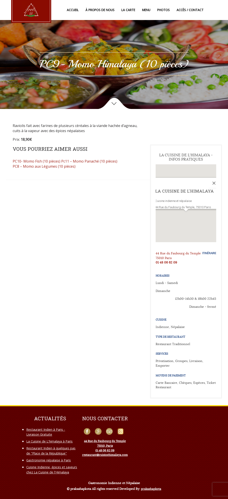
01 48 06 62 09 (166, 262)
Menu (146, 10)
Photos (163, 10)
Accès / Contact (190, 10)
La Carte (128, 10)
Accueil (73, 10)
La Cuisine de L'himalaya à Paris (49, 441)
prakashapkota (151, 489)
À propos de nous (100, 10)
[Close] (214, 183)
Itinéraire (209, 253)
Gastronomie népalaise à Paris (48, 460)
